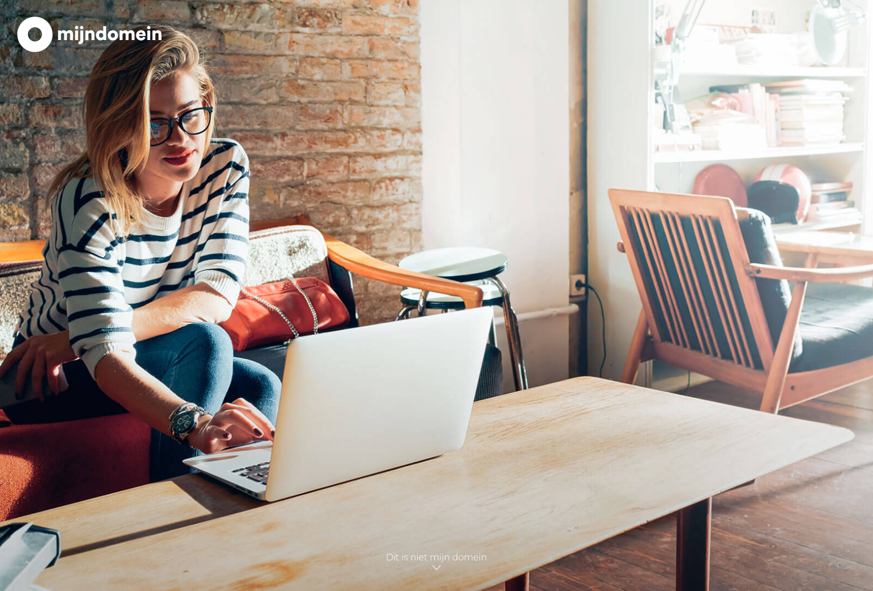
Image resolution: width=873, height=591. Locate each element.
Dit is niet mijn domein (436, 562)
